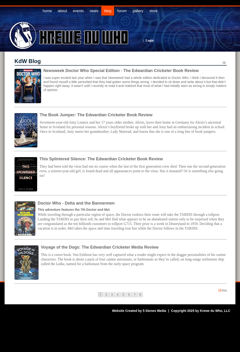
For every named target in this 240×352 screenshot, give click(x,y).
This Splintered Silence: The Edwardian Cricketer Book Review (101, 159)
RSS (222, 290)
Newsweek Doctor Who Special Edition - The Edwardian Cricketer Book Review (121, 70)
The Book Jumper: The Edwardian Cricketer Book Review (96, 115)
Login (150, 40)
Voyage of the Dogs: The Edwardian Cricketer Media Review (99, 247)
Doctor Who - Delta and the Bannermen (76, 203)
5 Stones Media (154, 311)
